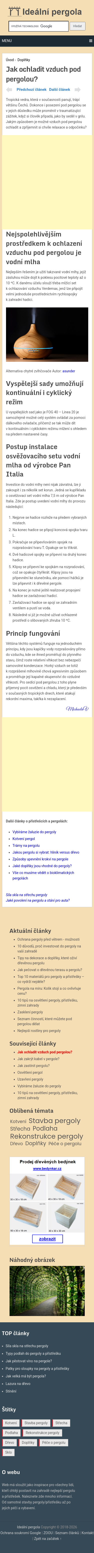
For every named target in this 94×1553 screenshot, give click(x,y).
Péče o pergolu (64, 1143)
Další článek (59, 89)
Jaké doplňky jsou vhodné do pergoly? (42, 866)
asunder (68, 371)
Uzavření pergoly (30, 1079)
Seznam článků (67, 1533)
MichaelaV (77, 709)
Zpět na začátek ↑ (48, 1539)
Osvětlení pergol (30, 1072)
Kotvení (18, 1121)
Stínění (11, 1391)
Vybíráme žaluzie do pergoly (34, 832)
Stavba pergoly (55, 1121)
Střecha (20, 1129)
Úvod (10, 60)
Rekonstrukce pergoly (46, 1136)
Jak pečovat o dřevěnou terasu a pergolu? (50, 970)
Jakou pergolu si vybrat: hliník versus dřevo (46, 852)
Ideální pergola (28, 1527)
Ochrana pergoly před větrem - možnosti (49, 939)
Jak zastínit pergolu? (34, 1066)
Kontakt (87, 1533)
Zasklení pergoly (30, 1012)
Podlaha (45, 1128)
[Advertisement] (47, 182)
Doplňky (24, 60)
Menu (7, 41)
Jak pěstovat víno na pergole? (29, 1361)
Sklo (8, 1452)
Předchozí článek (32, 89)
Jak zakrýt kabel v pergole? (38, 1059)
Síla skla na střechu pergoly (27, 1346)
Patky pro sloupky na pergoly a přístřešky (37, 1369)
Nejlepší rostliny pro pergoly (39, 1031)
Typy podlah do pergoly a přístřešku (33, 1353)
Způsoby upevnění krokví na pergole (40, 859)
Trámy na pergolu (26, 846)
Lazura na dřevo (18, 1384)
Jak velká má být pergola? (26, 1376)
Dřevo (16, 1143)
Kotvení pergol (24, 839)
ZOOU (48, 1533)
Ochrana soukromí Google (20, 1533)
